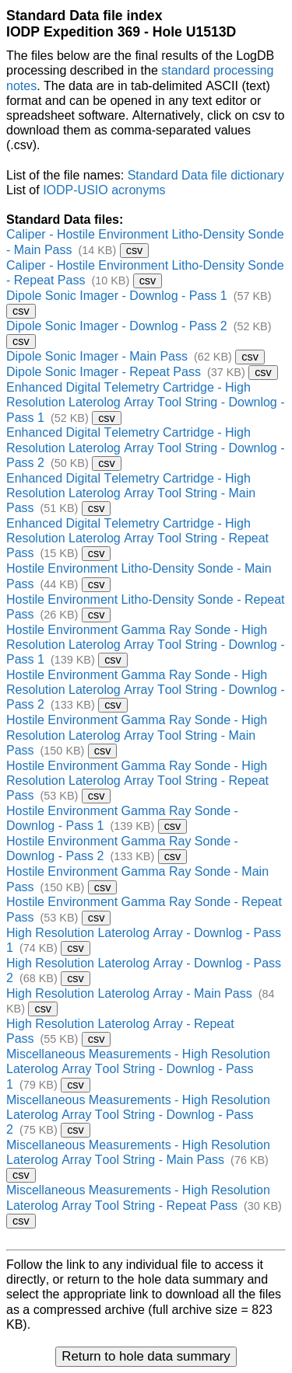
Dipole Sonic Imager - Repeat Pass (103, 371)
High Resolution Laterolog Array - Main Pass (129, 993)
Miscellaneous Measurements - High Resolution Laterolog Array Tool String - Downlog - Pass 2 (138, 1114)
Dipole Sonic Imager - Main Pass (97, 356)
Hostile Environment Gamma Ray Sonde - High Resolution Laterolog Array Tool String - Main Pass (136, 734)
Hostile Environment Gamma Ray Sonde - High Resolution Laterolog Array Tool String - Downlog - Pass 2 (145, 689)
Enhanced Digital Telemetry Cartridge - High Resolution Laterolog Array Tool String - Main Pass (130, 493)
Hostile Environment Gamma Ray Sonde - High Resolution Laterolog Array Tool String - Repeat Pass (137, 780)
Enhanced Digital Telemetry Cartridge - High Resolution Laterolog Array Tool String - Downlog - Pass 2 (145, 447)
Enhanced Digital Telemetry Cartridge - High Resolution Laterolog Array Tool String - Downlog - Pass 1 (145, 402)
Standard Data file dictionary (206, 175)
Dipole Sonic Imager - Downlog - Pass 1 (116, 295)
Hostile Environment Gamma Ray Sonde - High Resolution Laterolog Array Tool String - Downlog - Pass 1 (145, 644)
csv (134, 250)
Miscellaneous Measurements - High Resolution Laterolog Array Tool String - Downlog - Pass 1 (138, 1068)
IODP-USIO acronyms (104, 190)
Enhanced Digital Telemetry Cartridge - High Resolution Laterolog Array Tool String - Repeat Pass (137, 538)
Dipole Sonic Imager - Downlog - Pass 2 (116, 326)
